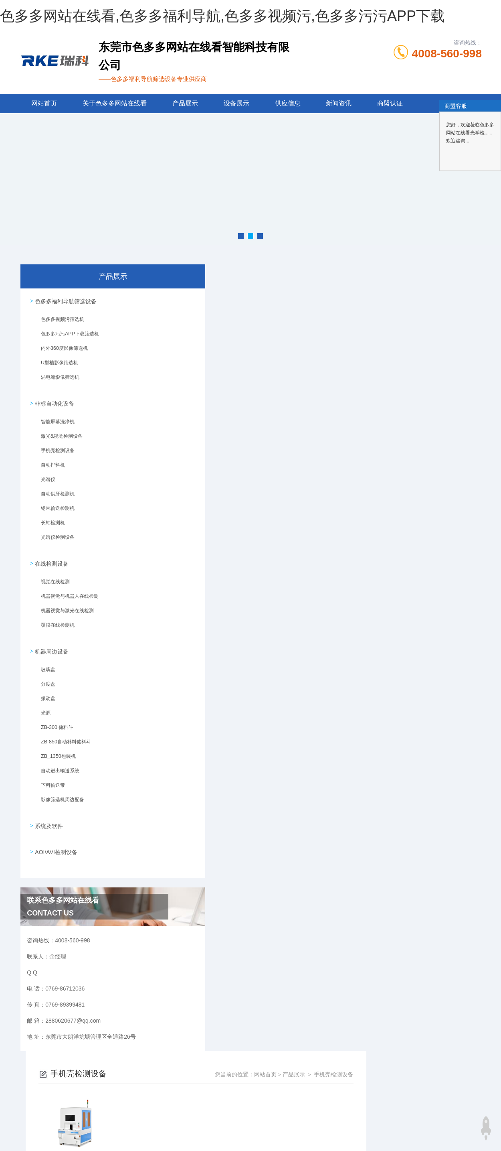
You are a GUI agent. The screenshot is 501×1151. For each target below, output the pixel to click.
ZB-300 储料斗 (53, 719)
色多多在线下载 (42, 1136)
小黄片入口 (362, 1136)
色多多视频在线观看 (140, 1136)
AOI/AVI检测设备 (55, 834)
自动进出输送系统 (56, 762)
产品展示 (185, 103)
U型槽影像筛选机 (56, 364)
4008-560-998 (447, 53)
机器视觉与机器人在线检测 (66, 591)
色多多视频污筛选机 (59, 320)
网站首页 (44, 103)
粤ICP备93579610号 (326, 1093)
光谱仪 (44, 477)
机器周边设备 (50, 640)
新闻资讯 (339, 103)
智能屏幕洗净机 (54, 419)
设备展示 (236, 103)
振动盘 (44, 690)
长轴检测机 (49, 521)
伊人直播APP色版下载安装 (411, 1136)
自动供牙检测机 (54, 492)
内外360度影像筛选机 (60, 349)
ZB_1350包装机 (54, 748)
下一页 (334, 404)
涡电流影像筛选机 (56, 378)
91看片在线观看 (223, 1136)
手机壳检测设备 (54, 448)
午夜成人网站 (184, 1136)
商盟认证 (390, 103)
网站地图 (11, 1136)
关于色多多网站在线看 (115, 103)
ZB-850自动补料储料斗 (62, 733)
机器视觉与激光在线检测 (63, 605)
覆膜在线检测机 (54, 620)
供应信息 (288, 103)
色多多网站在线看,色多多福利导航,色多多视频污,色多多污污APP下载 (222, 16)
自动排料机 (49, 463)
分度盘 (44, 675)
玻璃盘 (44, 661)
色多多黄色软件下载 (88, 1136)
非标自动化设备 (53, 399)
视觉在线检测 (51, 576)
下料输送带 (49, 777)
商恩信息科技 (264, 1119)
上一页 (288, 404)
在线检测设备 (50, 555)
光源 (42, 704)
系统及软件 (48, 811)
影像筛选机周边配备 (59, 791)
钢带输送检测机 (54, 506)
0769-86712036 (201, 1080)
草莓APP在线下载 (266, 1136)
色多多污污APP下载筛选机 (66, 335)
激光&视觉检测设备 (58, 434)
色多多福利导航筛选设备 (64, 299)
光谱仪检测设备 (54, 535)
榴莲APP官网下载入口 (319, 1136)
